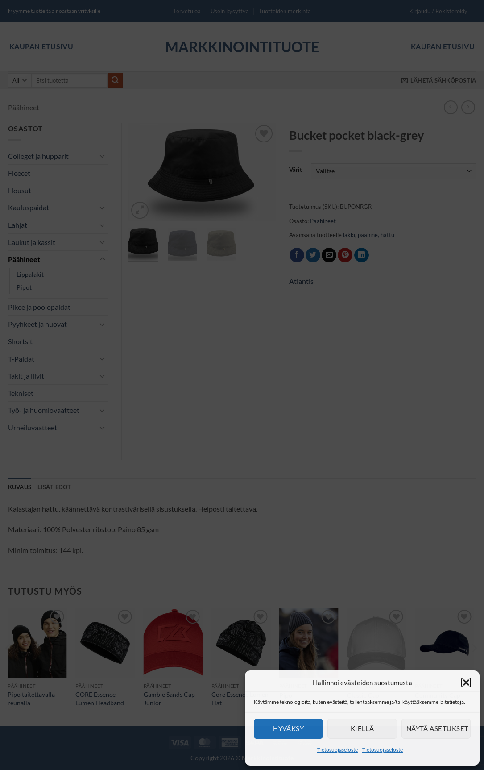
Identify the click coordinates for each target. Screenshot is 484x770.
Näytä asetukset (437, 728)
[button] (466, 682)
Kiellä (362, 728)
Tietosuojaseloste (337, 749)
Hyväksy (288, 728)
